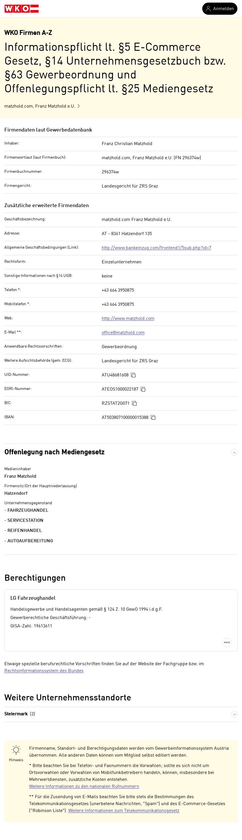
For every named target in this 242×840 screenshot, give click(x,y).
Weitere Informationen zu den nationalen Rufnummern (84, 786)
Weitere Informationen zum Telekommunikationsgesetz (123, 811)
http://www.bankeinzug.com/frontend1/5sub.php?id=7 (156, 248)
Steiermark (19, 714)
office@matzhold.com (123, 333)
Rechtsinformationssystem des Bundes (44, 671)
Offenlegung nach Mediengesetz (54, 452)
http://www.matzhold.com (128, 318)
